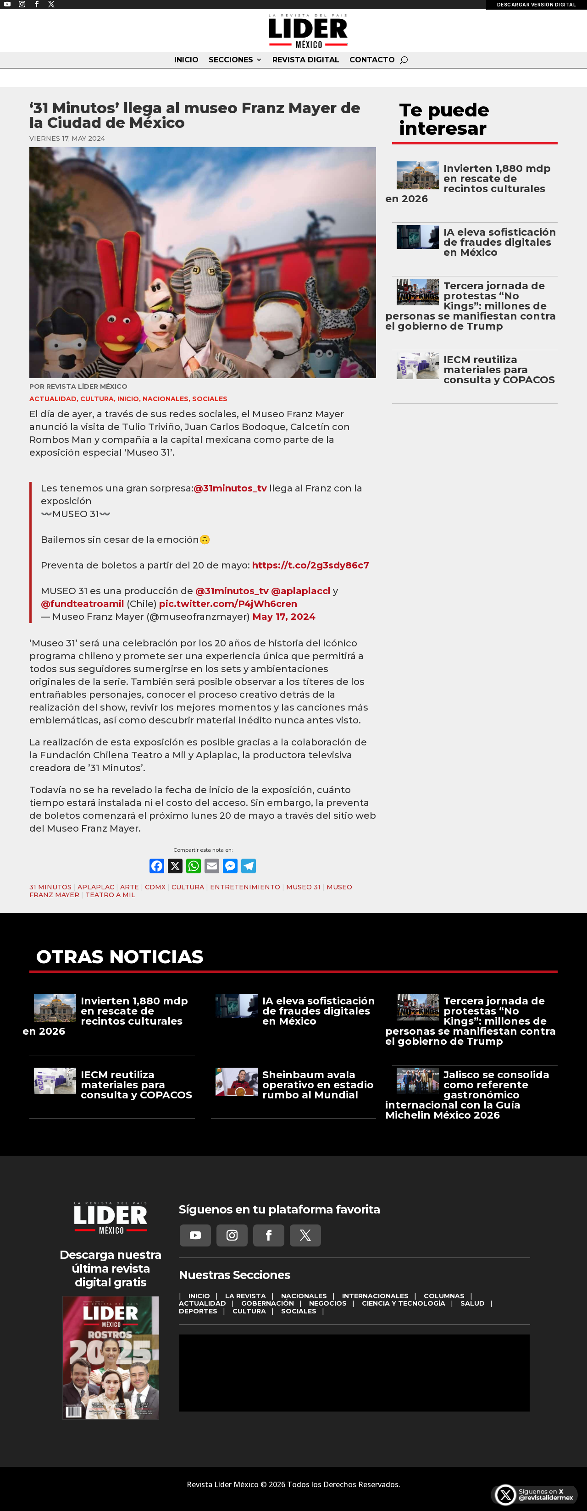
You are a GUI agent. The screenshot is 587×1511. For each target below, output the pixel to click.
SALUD (472, 1303)
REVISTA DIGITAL (305, 60)
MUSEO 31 (303, 887)
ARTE (129, 887)
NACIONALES (165, 399)
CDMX (155, 887)
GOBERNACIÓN (267, 1303)
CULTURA (97, 399)
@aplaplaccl (301, 590)
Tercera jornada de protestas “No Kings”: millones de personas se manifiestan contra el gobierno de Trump (470, 306)
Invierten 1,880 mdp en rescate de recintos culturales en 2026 (468, 183)
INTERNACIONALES (375, 1296)
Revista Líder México (86, 386)
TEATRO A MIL (110, 895)
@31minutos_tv (230, 488)
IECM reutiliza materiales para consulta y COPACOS (499, 369)
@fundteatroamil (82, 603)
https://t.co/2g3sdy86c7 (310, 565)
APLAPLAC (96, 887)
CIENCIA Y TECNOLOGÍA (403, 1303)
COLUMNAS (444, 1296)
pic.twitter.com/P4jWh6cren (228, 603)
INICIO (186, 60)
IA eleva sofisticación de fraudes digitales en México (499, 242)
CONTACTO (372, 60)
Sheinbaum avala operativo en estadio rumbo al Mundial (318, 1085)
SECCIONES (231, 60)
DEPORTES (198, 1311)
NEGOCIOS (328, 1303)
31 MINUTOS (50, 887)
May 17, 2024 (284, 616)
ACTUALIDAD (53, 399)
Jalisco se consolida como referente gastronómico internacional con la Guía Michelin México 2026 (467, 1095)
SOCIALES (209, 399)
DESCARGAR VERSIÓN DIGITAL (536, 4)
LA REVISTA (245, 1296)
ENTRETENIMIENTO (245, 887)
